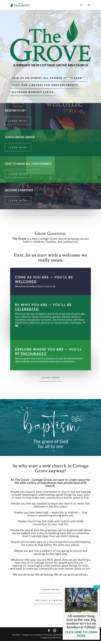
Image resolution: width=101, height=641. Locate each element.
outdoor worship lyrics (33, 92)
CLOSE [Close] (96, 587)
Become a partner (50, 600)
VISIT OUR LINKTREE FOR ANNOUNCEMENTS (45, 85)
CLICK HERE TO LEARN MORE (81, 634)
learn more (18, 121)
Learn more (50, 589)
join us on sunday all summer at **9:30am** (48, 78)
